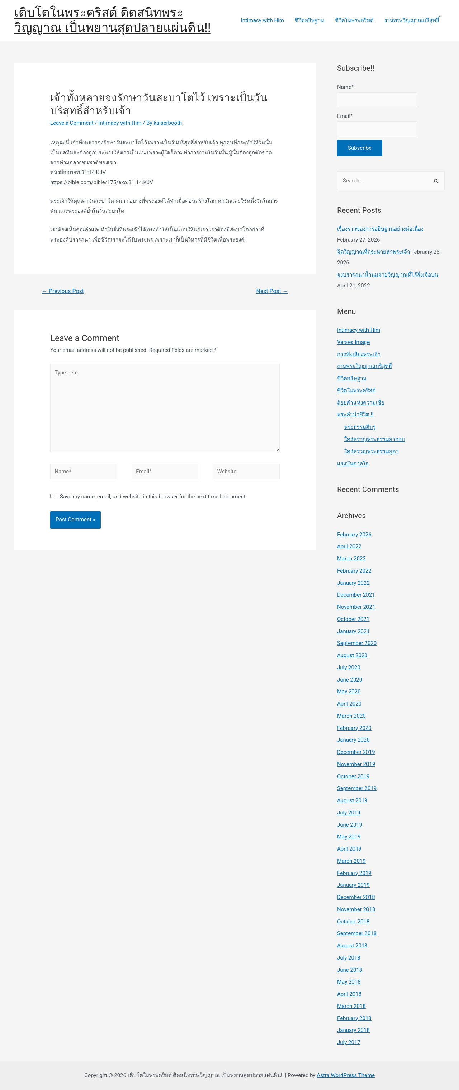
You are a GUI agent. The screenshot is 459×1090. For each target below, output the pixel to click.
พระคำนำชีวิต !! (355, 414)
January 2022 (353, 583)
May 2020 (349, 691)
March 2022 (351, 558)
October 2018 (353, 921)
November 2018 (356, 909)
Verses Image (353, 342)
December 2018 (356, 897)
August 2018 (352, 945)
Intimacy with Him (262, 20)
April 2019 (349, 849)
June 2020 (349, 680)
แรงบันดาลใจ (353, 463)
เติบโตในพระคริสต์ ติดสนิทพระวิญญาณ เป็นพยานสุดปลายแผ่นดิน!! (112, 20)
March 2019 (351, 861)
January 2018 (353, 1030)
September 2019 (357, 788)
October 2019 (353, 776)
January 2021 (353, 631)
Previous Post (63, 291)
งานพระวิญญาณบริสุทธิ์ (411, 20)
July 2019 (348, 812)
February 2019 (354, 873)
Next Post (272, 291)
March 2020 (351, 716)
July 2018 (348, 958)
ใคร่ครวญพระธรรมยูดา (371, 451)
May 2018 (349, 982)
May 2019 (349, 836)
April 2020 (349, 704)
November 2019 (356, 764)
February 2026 (354, 534)
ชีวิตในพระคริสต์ (354, 20)
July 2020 (348, 667)
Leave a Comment (72, 123)
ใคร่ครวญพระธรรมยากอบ (374, 439)
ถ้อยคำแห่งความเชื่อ (360, 403)
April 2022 (349, 546)
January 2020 (353, 740)
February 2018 (354, 1018)
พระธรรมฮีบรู (360, 427)
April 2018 (349, 994)
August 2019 (352, 800)
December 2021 (356, 595)
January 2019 (353, 885)
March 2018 (351, 1006)
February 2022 (354, 571)
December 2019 (356, 752)
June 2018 (349, 970)
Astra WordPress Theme (346, 1075)
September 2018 (357, 933)
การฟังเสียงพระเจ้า (358, 354)
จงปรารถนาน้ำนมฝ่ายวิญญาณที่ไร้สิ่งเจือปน (387, 275)
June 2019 (349, 825)
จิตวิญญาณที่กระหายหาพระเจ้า (373, 252)
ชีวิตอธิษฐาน (309, 20)
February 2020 (354, 728)
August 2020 (352, 655)
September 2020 (357, 643)
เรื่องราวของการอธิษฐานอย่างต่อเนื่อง (380, 229)
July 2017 (348, 1042)
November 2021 (356, 607)
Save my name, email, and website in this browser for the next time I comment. (153, 496)
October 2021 (353, 619)
